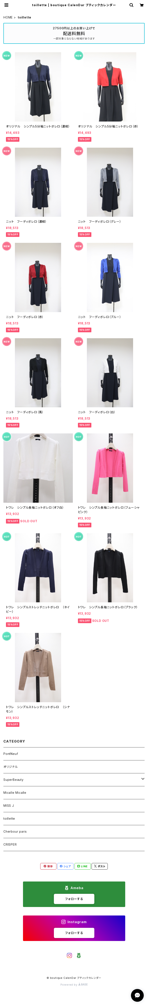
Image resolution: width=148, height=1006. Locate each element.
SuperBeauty (13, 779)
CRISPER (10, 844)
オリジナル (10, 766)
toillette (9, 818)
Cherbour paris (15, 831)
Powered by (74, 984)
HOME (8, 17)
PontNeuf (10, 754)
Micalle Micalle (14, 792)
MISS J (8, 805)
